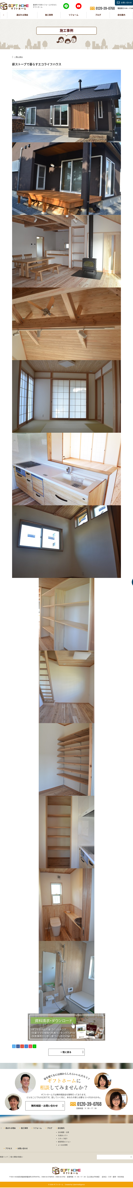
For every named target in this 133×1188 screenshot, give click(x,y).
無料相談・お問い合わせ (44, 1105)
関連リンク (4, 1157)
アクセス (8, 1148)
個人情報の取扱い (16, 1157)
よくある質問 (62, 1145)
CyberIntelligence (79, 1184)
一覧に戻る (18, 57)
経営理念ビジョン (64, 1142)
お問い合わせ (126, 3)
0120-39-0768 (89, 1104)
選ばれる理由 (22, 15)
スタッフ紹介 (62, 1138)
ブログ (98, 15)
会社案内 (121, 15)
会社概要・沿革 (63, 1132)
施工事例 (49, 15)
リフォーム (73, 15)
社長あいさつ (62, 1135)
